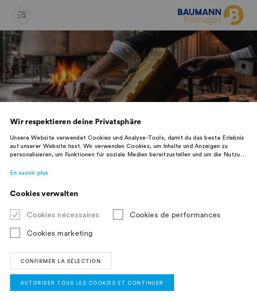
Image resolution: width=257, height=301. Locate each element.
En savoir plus (29, 173)
